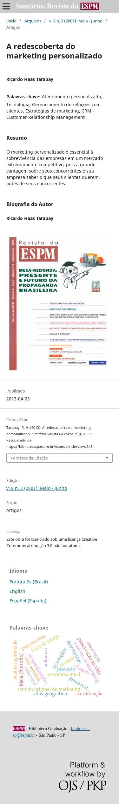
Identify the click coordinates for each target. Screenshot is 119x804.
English (17, 591)
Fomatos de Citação (29, 458)
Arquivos (32, 21)
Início (11, 21)
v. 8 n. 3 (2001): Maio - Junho (75, 21)
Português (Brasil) (29, 582)
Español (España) (28, 601)
